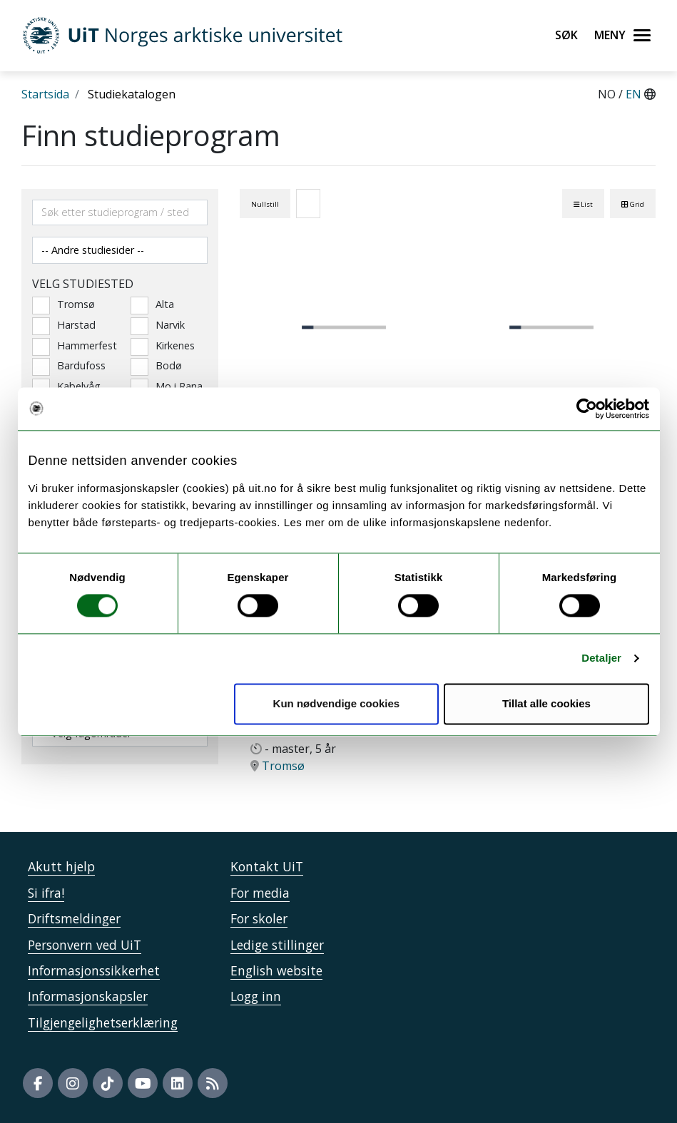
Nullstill (265, 204)
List (583, 204)
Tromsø (63, 304)
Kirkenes (163, 346)
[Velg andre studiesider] (120, 250)
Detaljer (601, 658)
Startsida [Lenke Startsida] (45, 94)
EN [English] (635, 94)
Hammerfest (70, 346)
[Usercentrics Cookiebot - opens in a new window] (586, 408)
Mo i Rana (167, 386)
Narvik (158, 325)
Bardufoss (69, 366)
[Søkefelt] (120, 212)
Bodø (156, 366)
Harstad (64, 325)
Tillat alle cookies (546, 703)
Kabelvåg (66, 386)
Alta (152, 304)
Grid (632, 204)
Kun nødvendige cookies (336, 703)
